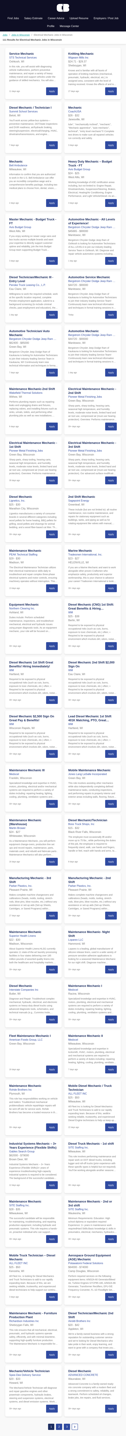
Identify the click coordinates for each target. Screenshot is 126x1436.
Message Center (69, 26)
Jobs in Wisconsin (20, 35)
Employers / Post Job (106, 18)
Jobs (5, 35)
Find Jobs (13, 18)
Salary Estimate (33, 18)
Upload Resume (79, 18)
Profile (50, 26)
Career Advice (56, 18)
